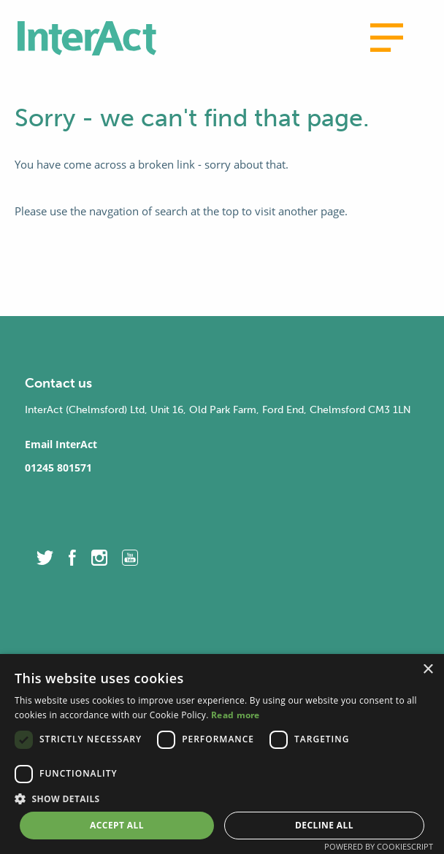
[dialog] (222, 754)
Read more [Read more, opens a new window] (235, 715)
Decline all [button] (324, 825)
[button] (222, 798)
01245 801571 (58, 467)
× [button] (427, 669)
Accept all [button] (117, 825)
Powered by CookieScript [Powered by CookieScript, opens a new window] (378, 846)
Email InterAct (61, 444)
